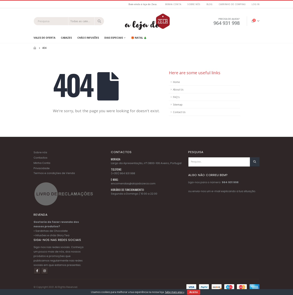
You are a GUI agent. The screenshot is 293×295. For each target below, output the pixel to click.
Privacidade (42, 168)
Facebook (37, 271)
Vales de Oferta (44, 37)
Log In (255, 4)
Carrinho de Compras (232, 4)
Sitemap (178, 104)
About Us (178, 89)
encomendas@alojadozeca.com (133, 183)
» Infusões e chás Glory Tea (51, 235)
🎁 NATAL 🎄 (139, 37)
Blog (210, 4)
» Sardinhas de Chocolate (51, 231)
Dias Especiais (113, 37)
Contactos (40, 158)
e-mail (215, 191)
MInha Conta (173, 4)
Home (176, 82)
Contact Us (179, 112)
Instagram (45, 271)
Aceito (193, 292)
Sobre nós (193, 4)
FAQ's (176, 97)
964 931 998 (230, 182)
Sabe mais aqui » (174, 292)
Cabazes (66, 37)
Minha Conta (42, 163)
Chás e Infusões (88, 37)
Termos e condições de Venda (54, 173)
